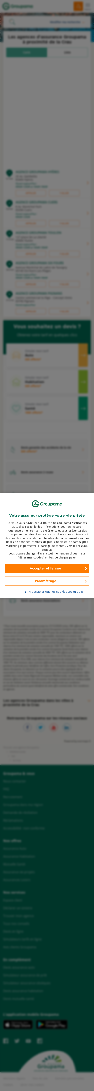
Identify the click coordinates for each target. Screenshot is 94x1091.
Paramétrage (45, 581)
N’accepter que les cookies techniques (49, 591)
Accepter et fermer (45, 568)
